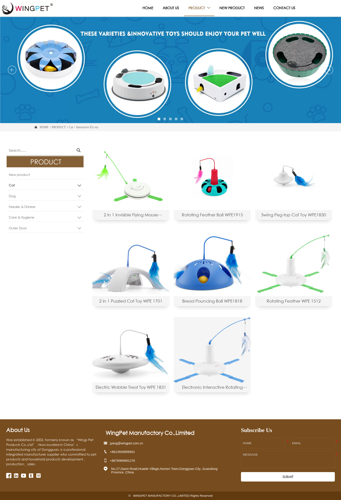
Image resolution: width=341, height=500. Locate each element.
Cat (71, 127)
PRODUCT (59, 127)
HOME (44, 127)
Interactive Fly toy (87, 127)
